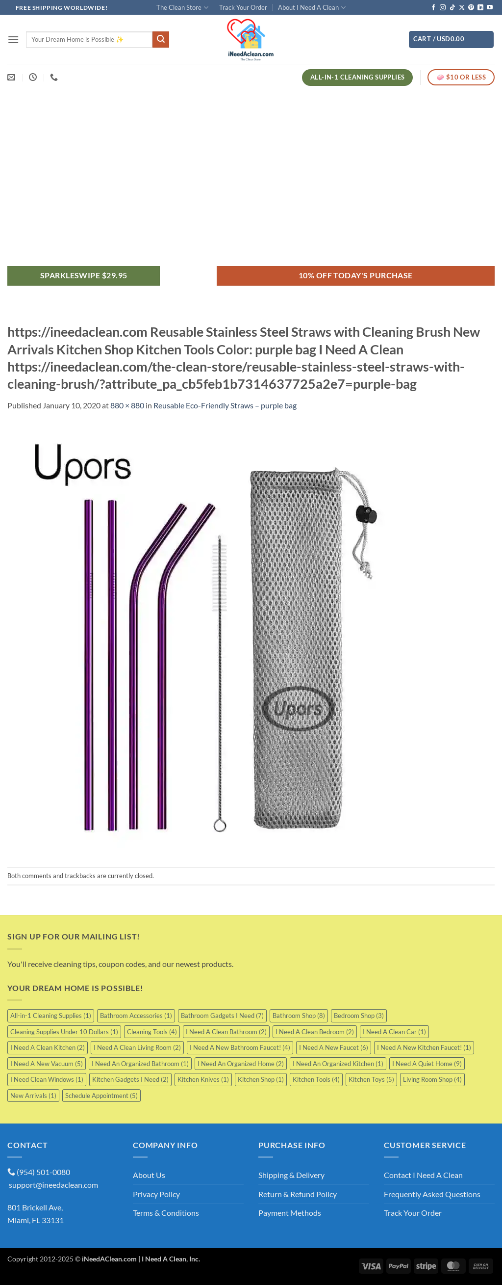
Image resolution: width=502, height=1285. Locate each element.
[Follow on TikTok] (452, 7)
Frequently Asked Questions (432, 1194)
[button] (13, 39)
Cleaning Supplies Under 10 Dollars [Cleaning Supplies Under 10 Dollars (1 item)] (64, 1032)
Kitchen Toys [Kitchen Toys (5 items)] (371, 1079)
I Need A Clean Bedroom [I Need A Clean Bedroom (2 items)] (315, 1032)
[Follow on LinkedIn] (480, 7)
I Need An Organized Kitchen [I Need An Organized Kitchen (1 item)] (338, 1064)
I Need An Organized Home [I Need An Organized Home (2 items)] (241, 1064)
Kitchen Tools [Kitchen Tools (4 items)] (316, 1079)
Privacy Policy (156, 1194)
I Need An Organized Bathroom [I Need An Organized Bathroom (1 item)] (140, 1064)
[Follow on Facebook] (433, 7)
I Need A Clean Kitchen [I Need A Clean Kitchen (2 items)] (47, 1047)
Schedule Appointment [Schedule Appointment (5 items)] (101, 1095)
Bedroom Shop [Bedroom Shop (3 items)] (359, 1015)
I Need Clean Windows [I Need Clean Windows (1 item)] (46, 1079)
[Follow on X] (462, 7)
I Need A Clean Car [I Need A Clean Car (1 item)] (394, 1032)
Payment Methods (289, 1212)
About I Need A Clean (311, 7)
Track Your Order (243, 7)
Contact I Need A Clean (423, 1174)
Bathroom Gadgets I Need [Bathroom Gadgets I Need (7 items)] (222, 1015)
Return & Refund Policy (297, 1194)
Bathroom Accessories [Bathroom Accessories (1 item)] (136, 1015)
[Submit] (160, 39)
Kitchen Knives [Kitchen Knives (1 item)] (203, 1079)
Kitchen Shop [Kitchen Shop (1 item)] (261, 1079)
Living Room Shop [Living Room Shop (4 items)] (432, 1079)
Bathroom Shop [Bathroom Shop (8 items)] (299, 1015)
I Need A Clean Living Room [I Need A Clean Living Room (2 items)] (137, 1047)
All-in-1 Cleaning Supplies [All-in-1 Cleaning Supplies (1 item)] (50, 1015)
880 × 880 (127, 405)
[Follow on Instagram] (443, 7)
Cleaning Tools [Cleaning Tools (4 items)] (152, 1032)
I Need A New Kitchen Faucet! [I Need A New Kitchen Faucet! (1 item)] (424, 1047)
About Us (149, 1174)
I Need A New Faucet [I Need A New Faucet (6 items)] (333, 1047)
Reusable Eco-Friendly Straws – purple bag (225, 405)
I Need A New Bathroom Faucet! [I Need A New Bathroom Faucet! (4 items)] (240, 1047)
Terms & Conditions (166, 1212)
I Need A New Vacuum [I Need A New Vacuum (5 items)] (46, 1064)
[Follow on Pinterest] (471, 7)
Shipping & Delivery (291, 1174)
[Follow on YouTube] (490, 7)
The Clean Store (182, 7)
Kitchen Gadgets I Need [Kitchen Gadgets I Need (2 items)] (130, 1079)
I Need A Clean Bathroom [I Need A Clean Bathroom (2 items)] (226, 1032)
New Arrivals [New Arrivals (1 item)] (33, 1095)
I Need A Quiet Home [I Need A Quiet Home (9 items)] (427, 1064)
